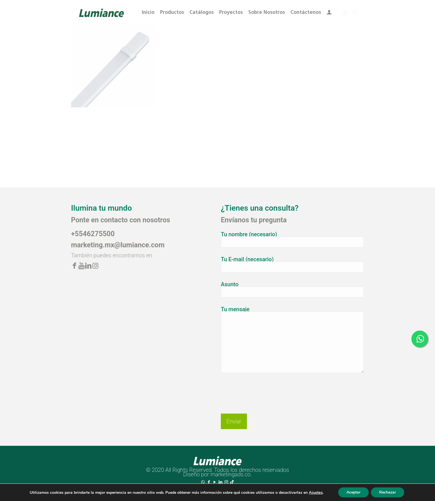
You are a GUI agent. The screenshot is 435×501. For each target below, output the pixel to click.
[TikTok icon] (232, 482)
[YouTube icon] (215, 482)
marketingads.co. (231, 474)
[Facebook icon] (209, 482)
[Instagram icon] (226, 482)
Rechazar (387, 492)
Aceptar (353, 492)
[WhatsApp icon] (203, 482)
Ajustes (316, 492)
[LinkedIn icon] (220, 482)
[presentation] (263, 389)
